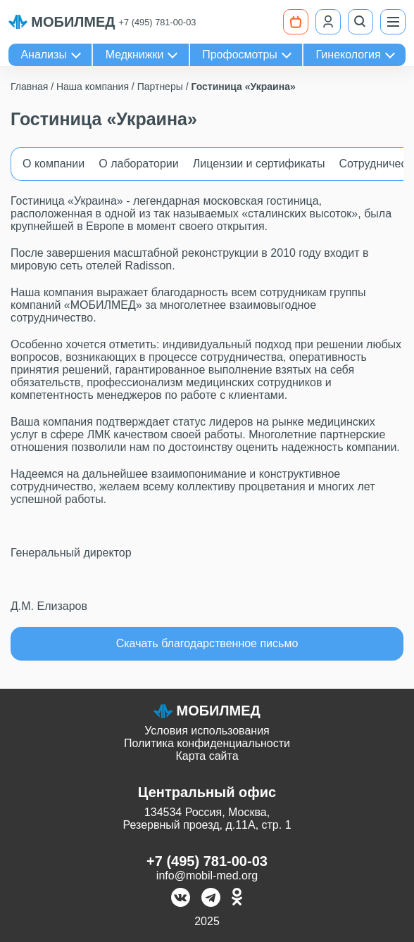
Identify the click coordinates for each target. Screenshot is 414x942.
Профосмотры (239, 55)
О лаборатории (138, 164)
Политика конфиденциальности (207, 743)
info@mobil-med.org (207, 875)
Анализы (43, 55)
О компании (53, 164)
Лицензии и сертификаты (259, 164)
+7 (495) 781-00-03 (157, 22)
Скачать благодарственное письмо (207, 643)
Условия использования (207, 731)
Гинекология (348, 55)
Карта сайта (206, 756)
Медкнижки (135, 55)
